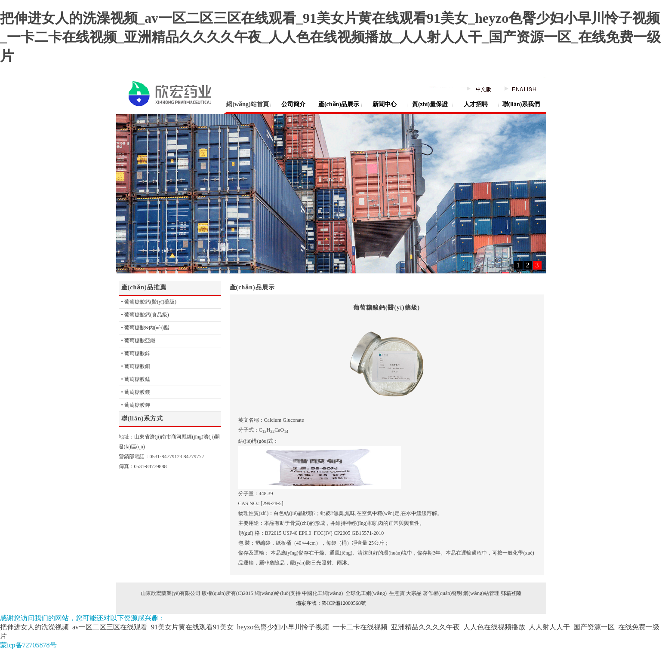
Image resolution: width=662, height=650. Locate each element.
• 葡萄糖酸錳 (135, 379)
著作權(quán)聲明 (442, 593)
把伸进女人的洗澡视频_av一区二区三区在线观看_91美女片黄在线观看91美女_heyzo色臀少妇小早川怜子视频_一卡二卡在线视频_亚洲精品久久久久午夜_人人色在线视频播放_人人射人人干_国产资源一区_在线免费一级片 (330, 37)
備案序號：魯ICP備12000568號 (331, 603)
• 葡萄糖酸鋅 (135, 353)
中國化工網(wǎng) (322, 593)
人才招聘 (476, 104)
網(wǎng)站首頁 (247, 104)
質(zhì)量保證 (430, 104)
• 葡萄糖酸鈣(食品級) (145, 315)
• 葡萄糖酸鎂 (135, 392)
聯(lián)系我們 (521, 104)
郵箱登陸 (511, 593)
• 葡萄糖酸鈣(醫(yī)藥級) (149, 302)
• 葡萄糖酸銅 (135, 366)
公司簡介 (293, 104)
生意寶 (397, 593)
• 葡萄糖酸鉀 (135, 405)
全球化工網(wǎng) (365, 593)
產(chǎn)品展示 (338, 104)
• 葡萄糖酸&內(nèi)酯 (145, 328)
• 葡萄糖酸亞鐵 (138, 340)
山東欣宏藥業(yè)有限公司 (170, 593)
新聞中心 (385, 104)
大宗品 (414, 593)
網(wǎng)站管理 (481, 593)
